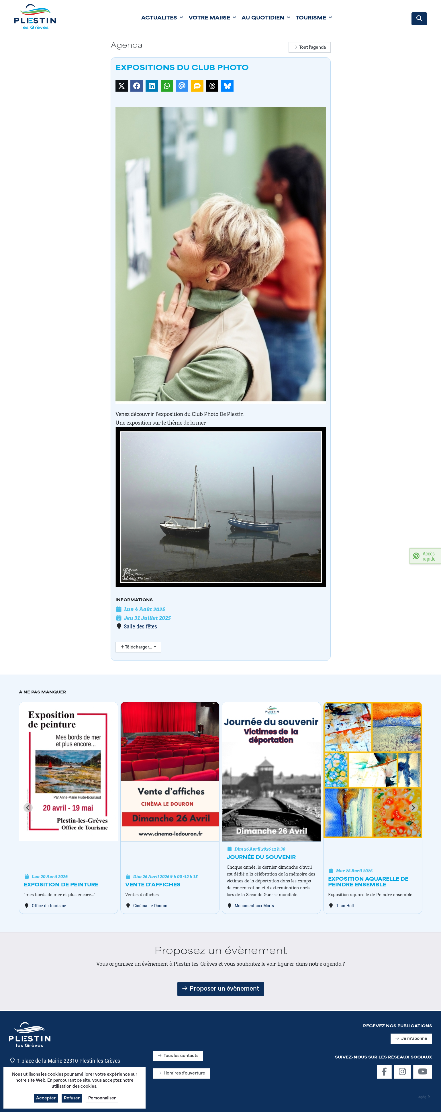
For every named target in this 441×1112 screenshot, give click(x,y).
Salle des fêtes (140, 626)
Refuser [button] (72, 1100)
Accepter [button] (46, 1100)
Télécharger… (136, 647)
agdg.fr (424, 1096)
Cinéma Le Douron (150, 905)
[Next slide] (413, 807)
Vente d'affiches (153, 885)
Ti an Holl (345, 905)
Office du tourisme (49, 905)
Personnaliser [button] (102, 1100)
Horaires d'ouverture (181, 1073)
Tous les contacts (178, 1056)
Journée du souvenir (261, 857)
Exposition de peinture (61, 885)
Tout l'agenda (309, 48)
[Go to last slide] (28, 807)
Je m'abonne (411, 1039)
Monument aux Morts (254, 905)
